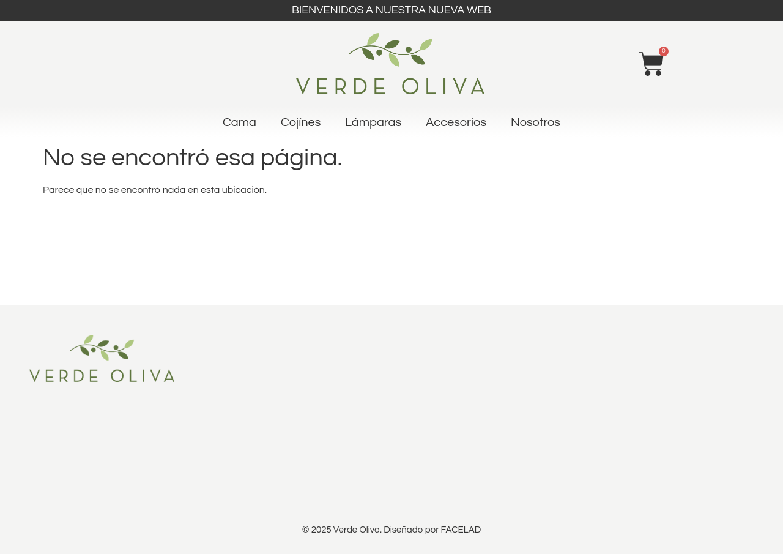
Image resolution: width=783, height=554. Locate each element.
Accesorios (456, 122)
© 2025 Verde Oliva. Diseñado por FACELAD (391, 529)
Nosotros (535, 122)
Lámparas (373, 122)
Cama (239, 122)
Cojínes (301, 122)
